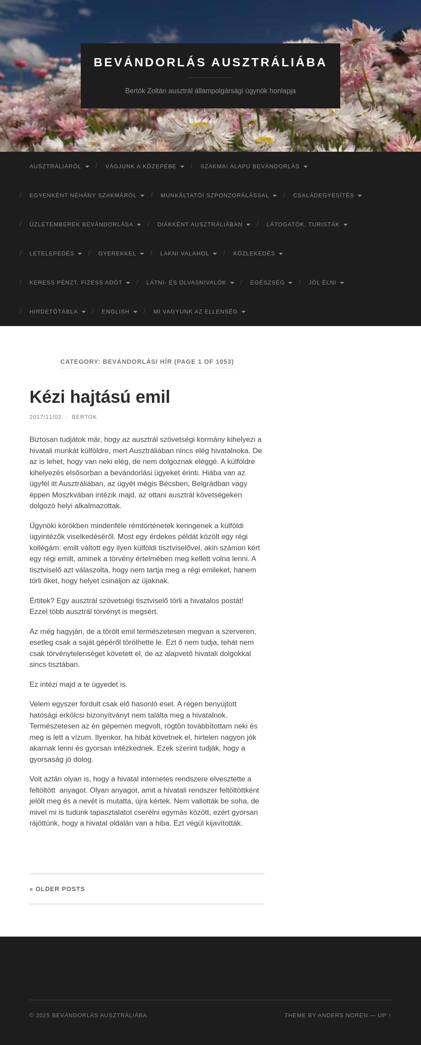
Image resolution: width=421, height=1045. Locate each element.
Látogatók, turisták (303, 224)
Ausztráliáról (56, 166)
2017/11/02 (46, 417)
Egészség (267, 282)
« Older (57, 888)
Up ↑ (385, 1015)
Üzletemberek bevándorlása (82, 224)
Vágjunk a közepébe (141, 166)
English (116, 311)
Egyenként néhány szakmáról (83, 195)
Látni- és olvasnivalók (186, 282)
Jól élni (322, 282)
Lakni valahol (184, 253)
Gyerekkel (117, 253)
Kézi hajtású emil (100, 396)
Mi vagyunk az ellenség (196, 311)
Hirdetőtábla (54, 311)
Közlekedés (254, 253)
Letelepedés (52, 253)
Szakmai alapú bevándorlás (250, 166)
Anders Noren (343, 1015)
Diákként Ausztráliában (200, 224)
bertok (84, 417)
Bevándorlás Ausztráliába (210, 62)
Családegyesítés (323, 195)
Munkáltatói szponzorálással (215, 195)
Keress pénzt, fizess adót (76, 282)
